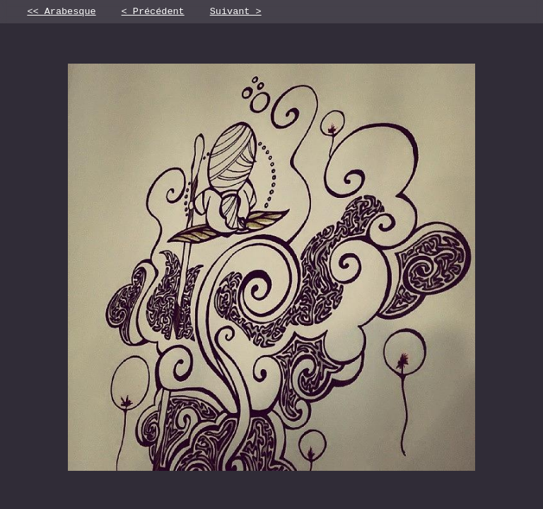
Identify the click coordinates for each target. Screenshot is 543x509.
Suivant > (236, 12)
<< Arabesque (61, 12)
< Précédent (153, 12)
